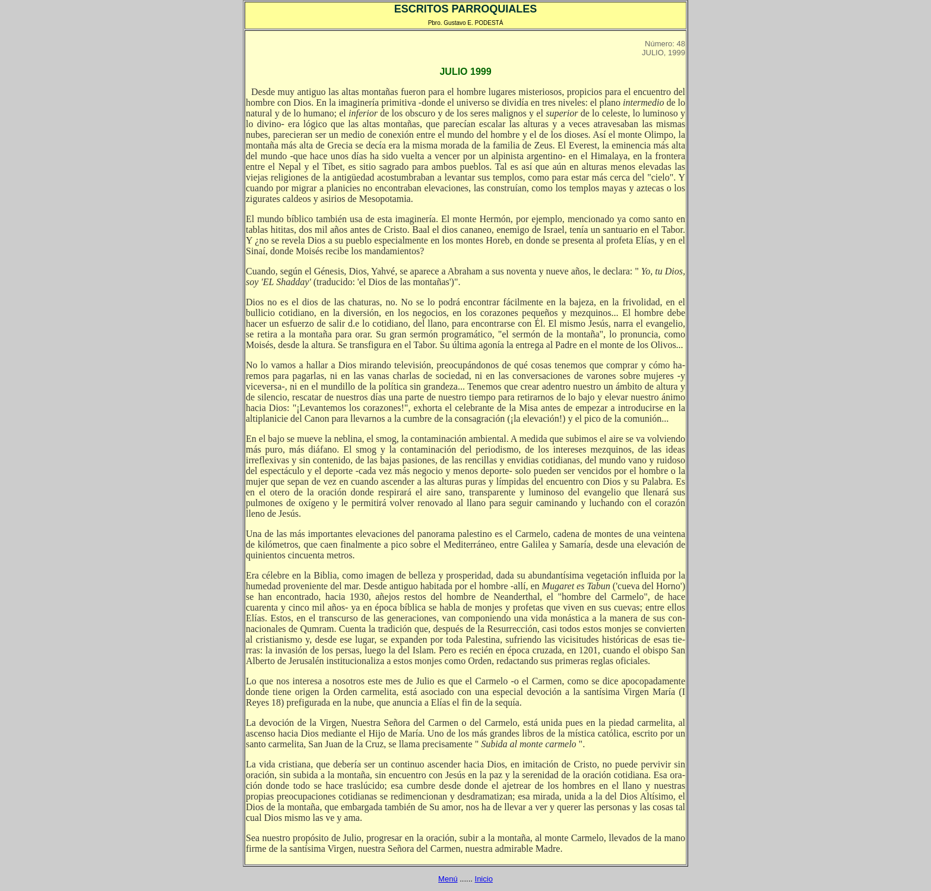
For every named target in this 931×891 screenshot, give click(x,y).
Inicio (484, 878)
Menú (448, 878)
